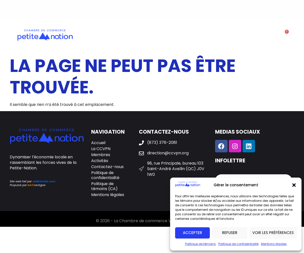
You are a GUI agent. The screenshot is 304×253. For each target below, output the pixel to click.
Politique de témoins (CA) (104, 186)
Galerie (206, 36)
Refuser (229, 232)
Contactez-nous (242, 35)
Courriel (223, 171)
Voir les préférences (273, 232)
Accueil (98, 143)
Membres (148, 35)
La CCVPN (117, 35)
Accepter (192, 232)
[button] (294, 185)
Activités (179, 35)
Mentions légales (274, 244)
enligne (36, 185)
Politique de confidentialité (238, 244)
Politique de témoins (200, 244)
